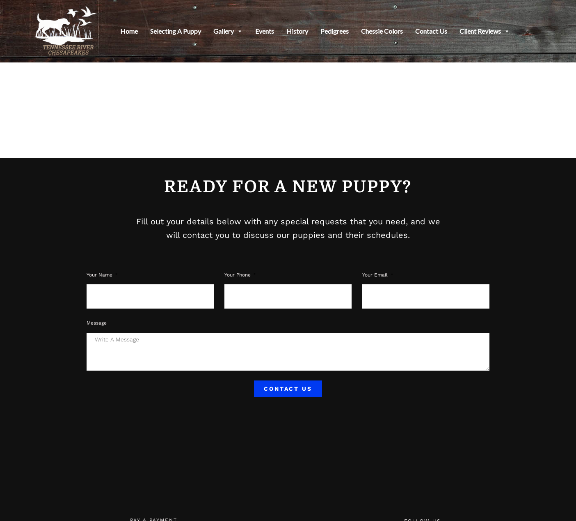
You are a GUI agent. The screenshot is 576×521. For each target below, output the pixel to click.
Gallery (228, 31)
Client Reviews (484, 31)
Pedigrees (334, 31)
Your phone (238, 275)
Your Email (375, 275)
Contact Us (431, 31)
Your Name (100, 275)
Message (97, 323)
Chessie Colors (382, 31)
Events (264, 31)
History (297, 31)
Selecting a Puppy (175, 31)
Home (129, 31)
